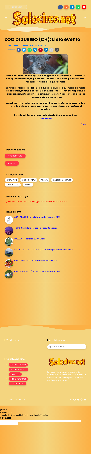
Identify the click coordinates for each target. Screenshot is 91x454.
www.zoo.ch (46, 118)
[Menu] (6, 18)
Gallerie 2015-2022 (18, 369)
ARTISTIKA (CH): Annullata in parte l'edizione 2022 (37, 217)
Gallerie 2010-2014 (18, 365)
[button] (19, 50)
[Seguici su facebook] (60, 7)
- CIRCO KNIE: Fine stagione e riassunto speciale (36, 228)
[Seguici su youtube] (84, 7)
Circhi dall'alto (17, 383)
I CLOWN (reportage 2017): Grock (29, 238)
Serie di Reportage (18, 379)
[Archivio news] (66, 346)
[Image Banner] (66, 361)
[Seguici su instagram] (66, 7)
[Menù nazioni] (16, 7)
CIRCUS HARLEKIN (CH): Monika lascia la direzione (37, 271)
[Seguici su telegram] (72, 7)
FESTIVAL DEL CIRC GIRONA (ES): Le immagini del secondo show (43, 249)
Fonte (83, 124)
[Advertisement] (22, 301)
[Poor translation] (7, 418)
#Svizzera (42, 45)
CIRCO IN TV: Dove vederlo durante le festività (35, 260)
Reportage (15, 374)
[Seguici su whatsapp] (78, 7)
